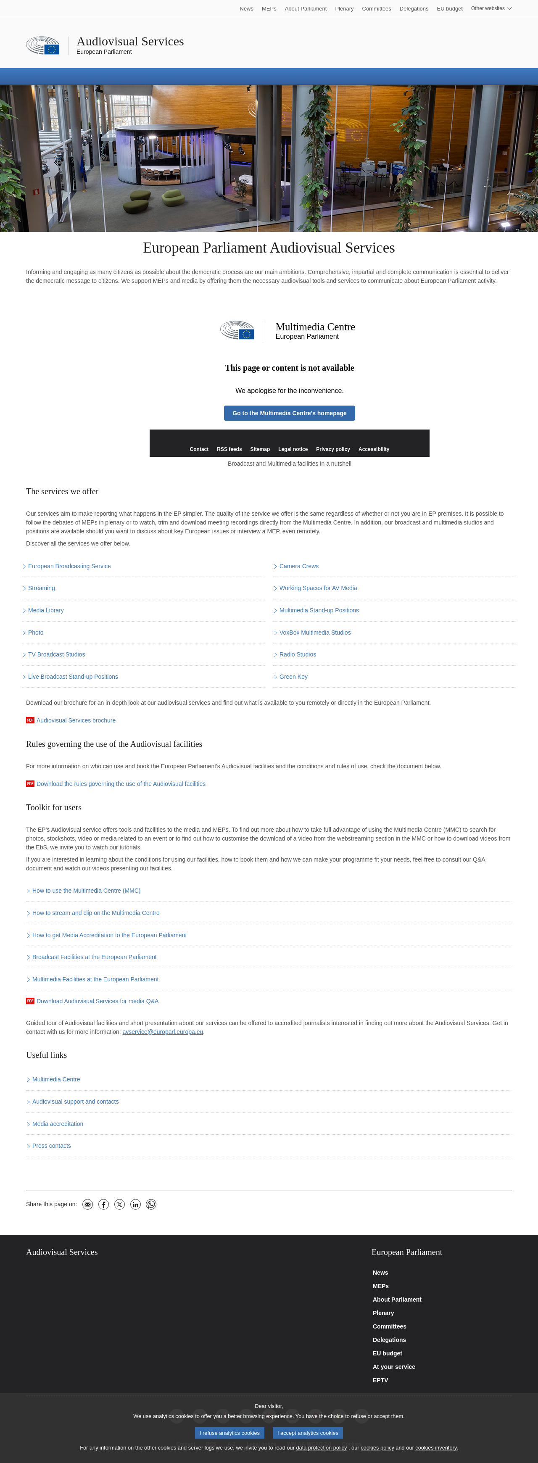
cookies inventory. (436, 1458)
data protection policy (321, 1458)
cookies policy (377, 1458)
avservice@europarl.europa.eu (163, 1031)
